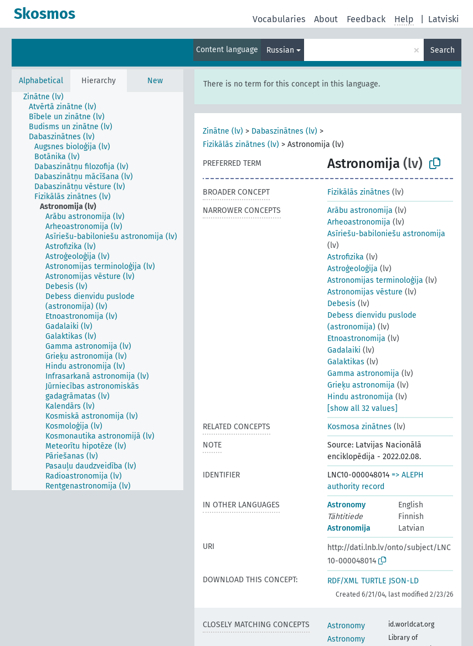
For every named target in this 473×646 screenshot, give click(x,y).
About (326, 19)
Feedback (366, 19)
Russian (280, 50)
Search (442, 50)
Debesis (341, 303)
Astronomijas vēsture (365, 292)
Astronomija (349, 528)
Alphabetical (41, 80)
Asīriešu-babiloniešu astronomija (386, 233)
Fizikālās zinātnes (358, 192)
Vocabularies (279, 19)
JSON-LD (404, 581)
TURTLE (373, 581)
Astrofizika (345, 257)
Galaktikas (345, 362)
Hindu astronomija (360, 396)
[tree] (97, 291)
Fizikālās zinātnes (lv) (241, 144)
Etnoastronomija (356, 338)
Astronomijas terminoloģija (375, 280)
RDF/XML (342, 581)
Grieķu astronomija (361, 385)
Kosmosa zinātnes (359, 426)
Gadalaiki (344, 350)
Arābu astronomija (360, 210)
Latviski (443, 19)
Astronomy (346, 505)
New (155, 80)
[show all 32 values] (362, 408)
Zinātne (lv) (223, 131)
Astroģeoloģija (352, 268)
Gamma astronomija (363, 373)
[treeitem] (48, 97)
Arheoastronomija (358, 222)
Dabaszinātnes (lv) (284, 131)
